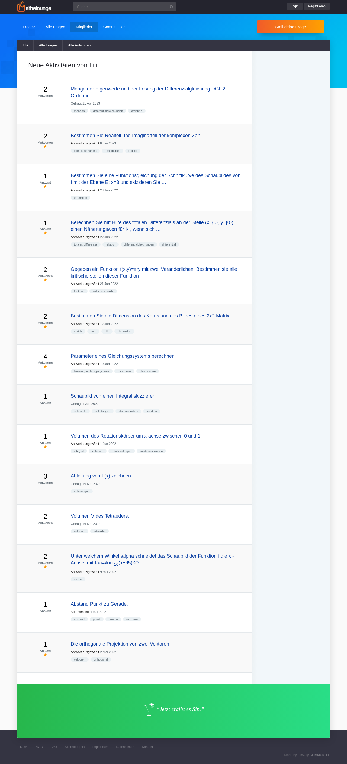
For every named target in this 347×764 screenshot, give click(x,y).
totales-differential (86, 244)
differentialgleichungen (108, 110)
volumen (98, 451)
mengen (79, 110)
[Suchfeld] (124, 6)
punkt (96, 619)
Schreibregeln (75, 747)
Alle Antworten (79, 45)
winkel (78, 579)
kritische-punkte (103, 291)
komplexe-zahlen (85, 150)
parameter (124, 371)
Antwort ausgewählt (85, 143)
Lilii (25, 45)
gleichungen (148, 371)
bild (107, 331)
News (24, 747)
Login (294, 6)
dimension (124, 331)
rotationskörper (121, 451)
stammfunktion (128, 411)
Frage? (29, 27)
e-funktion (80, 197)
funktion (79, 291)
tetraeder (99, 531)
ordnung (136, 110)
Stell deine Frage (290, 26)
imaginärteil (112, 150)
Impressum (100, 747)
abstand (79, 619)
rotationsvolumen (151, 451)
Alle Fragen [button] (55, 27)
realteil (132, 150)
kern (93, 331)
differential (169, 244)
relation (110, 244)
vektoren (132, 619)
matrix (78, 331)
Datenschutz (125, 747)
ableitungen (102, 411)
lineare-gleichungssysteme (91, 371)
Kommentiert (80, 612)
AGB (39, 747)
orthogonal (101, 659)
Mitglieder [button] (84, 27)
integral (79, 451)
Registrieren (317, 6)
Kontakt (147, 747)
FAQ (53, 747)
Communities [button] (114, 27)
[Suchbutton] (171, 6)
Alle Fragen (48, 45)
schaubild (80, 411)
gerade (113, 619)
